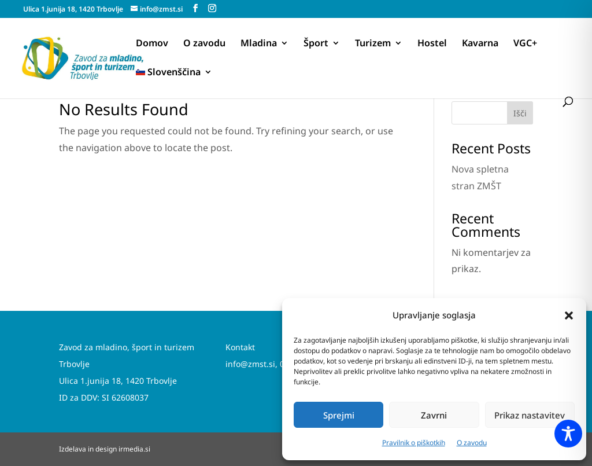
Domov (152, 44)
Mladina (258, 44)
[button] (569, 315)
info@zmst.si (250, 363)
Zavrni (434, 415)
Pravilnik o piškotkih (413, 442)
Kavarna (480, 44)
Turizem (373, 44)
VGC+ (525, 44)
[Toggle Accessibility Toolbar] (568, 434)
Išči (520, 113)
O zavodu (472, 442)
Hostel (432, 44)
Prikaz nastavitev (529, 415)
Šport (316, 44)
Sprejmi (338, 415)
